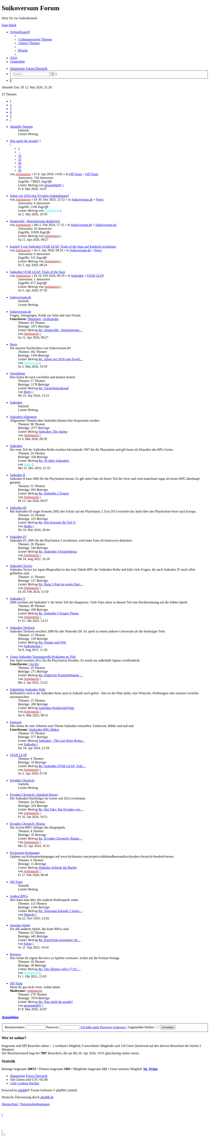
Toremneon (51, 210)
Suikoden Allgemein (23, 417)
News (99, 199)
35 (19, 166)
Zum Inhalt (9, 25)
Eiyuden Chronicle (22, 780)
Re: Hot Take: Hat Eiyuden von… (61, 809)
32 (19, 155)
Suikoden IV (18, 537)
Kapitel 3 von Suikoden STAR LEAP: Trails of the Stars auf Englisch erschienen (63, 246)
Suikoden (77, 275)
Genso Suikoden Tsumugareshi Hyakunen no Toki (43, 656)
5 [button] (10, 116)
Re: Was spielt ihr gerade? (56, 1002)
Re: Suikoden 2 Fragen (54, 493)
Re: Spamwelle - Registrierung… (60, 330)
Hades (28, 526)
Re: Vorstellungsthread (53, 388)
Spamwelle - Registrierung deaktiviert (35, 221)
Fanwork (16, 722)
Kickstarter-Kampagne (25, 853)
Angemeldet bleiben (143, 1027)
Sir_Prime (150, 1069)
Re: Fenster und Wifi (52, 642)
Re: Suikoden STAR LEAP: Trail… (62, 766)
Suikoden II (17, 475)
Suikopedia (50, 319)
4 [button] (10, 112)
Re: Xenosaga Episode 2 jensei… (60, 911)
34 (19, 163)
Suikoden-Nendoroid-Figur (56, 708)
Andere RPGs (19, 896)
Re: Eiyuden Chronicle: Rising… (60, 838)
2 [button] (10, 105)
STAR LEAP (95, 275)
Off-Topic (75, 174)
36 (19, 170)
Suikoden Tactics (21, 566)
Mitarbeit (34, 319)
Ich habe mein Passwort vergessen (103, 1027)
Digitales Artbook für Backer (58, 867)
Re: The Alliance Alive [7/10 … (60, 969)
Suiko (27, 464)
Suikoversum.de (82, 199)
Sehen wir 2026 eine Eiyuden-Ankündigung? (39, 196)
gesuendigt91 (53, 185)
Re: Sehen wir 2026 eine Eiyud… (61, 359)
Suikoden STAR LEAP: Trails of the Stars (37, 272)
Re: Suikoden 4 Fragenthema (58, 551)
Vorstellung (17, 373)
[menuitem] (35, 39)
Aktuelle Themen (21, 126)
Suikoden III (18, 507)
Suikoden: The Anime (53, 431)
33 (19, 159)
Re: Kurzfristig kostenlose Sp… (60, 940)
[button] (10, 119)
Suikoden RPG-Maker (44, 729)
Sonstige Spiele (20, 925)
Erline (28, 943)
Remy (28, 392)
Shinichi (29, 914)
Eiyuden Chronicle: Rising (27, 823)
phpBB (22, 1090)
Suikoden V (17, 598)
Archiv (34, 664)
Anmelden (10, 1017)
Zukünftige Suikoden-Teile (27, 689)
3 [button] (10, 108)
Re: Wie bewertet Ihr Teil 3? (57, 522)
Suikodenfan (32, 646)
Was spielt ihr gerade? (24, 141)
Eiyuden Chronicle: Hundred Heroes (34, 794)
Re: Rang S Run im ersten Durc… (61, 584)
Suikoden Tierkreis (22, 627)
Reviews (15, 954)
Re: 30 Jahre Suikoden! (54, 460)
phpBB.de (47, 1097)
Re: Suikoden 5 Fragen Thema (59, 613)
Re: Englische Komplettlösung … (61, 675)
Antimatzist (23, 174)
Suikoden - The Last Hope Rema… (62, 740)
